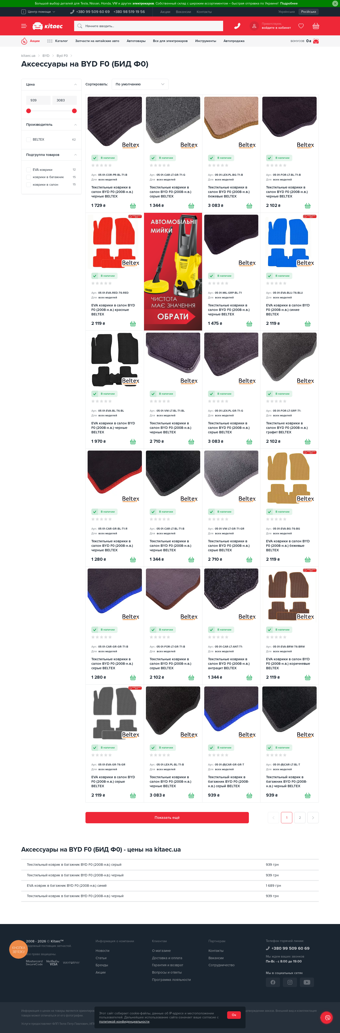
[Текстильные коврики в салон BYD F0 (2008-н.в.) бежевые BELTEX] (231, 154)
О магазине (161, 951)
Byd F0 (62, 56)
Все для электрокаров (170, 41)
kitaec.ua (28, 56)
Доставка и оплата (167, 958)
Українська (286, 12)
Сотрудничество (221, 965)
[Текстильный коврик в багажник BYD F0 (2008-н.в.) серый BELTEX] (231, 744)
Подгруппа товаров (42, 155)
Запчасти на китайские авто (97, 41)
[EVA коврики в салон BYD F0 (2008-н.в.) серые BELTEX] (115, 744)
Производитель (39, 124)
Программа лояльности (171, 980)
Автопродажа (234, 41)
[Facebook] (273, 982)
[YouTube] (307, 982)
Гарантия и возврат (167, 965)
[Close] (335, 4)
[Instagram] (290, 982)
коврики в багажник (54, 177)
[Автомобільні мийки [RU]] (173, 272)
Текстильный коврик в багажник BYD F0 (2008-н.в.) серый (74, 864)
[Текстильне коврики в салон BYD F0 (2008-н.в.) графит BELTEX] (289, 390)
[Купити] (133, 206)
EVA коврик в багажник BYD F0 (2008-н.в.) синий (66, 885)
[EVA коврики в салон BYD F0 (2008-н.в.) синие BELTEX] (289, 272)
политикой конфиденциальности (124, 1022)
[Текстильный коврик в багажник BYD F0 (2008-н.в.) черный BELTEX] (289, 744)
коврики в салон (54, 185)
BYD (46, 56)
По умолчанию (128, 84)
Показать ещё (167, 818)
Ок (234, 1015)
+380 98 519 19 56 (129, 11)
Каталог (57, 41)
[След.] (313, 818)
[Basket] (316, 26)
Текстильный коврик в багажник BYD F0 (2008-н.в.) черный (75, 875)
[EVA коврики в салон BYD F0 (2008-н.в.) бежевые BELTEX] (289, 508)
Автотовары (136, 41)
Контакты (204, 12)
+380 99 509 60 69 (93, 11)
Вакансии (183, 12)
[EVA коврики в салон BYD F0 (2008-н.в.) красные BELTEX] (115, 272)
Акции (165, 12)
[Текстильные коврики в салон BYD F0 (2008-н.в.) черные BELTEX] (115, 154)
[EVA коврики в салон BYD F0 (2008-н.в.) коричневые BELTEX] (289, 626)
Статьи (101, 958)
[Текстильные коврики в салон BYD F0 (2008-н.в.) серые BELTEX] (173, 154)
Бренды (102, 965)
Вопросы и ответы (167, 972)
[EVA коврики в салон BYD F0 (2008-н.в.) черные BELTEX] (115, 390)
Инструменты (206, 41)
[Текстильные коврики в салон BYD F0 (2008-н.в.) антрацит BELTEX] (231, 626)
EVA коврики (54, 170)
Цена (30, 84)
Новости (102, 951)
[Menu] (24, 26)
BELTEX (54, 140)
